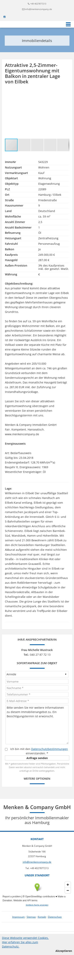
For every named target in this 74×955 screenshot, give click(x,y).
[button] (66, 94)
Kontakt (42, 917)
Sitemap (31, 917)
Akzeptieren (63, 951)
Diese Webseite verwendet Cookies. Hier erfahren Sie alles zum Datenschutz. (25, 942)
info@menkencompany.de (38, 9)
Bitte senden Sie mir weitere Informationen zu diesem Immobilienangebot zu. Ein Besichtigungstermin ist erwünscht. (37, 724)
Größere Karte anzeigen (37, 905)
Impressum (18, 917)
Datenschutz (55, 917)
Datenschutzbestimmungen (49, 749)
